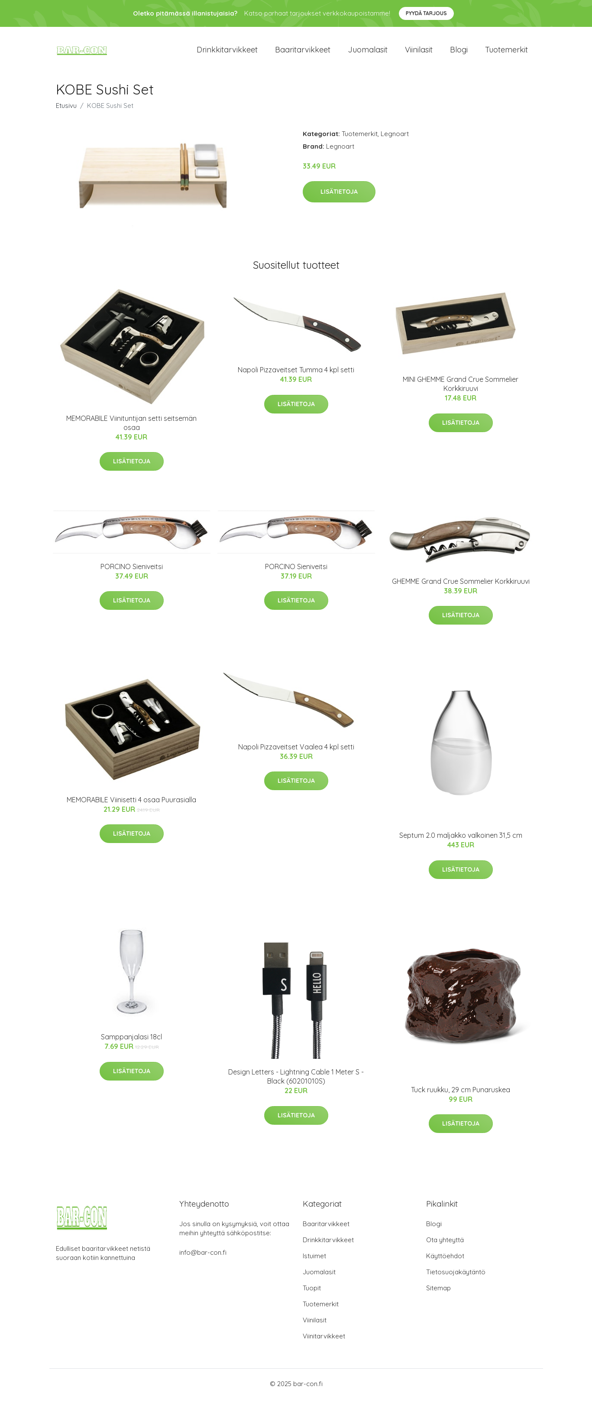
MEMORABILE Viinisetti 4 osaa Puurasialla (131, 804)
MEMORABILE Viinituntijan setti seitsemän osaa (131, 427)
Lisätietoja (339, 196)
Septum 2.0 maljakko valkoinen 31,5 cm (460, 840)
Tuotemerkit (506, 52)
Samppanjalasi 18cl (131, 1041)
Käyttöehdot (445, 1260)
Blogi (459, 52)
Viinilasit (419, 52)
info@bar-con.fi (202, 1257)
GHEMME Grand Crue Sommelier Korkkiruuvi (461, 585)
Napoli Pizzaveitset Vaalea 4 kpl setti (296, 751)
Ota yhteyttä (445, 1244)
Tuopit (312, 1292)
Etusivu (66, 110)
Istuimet (314, 1260)
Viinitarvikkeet (324, 1340)
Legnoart (395, 138)
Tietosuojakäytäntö (455, 1276)
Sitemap (438, 1292)
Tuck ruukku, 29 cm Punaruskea (460, 1094)
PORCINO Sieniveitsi (131, 570)
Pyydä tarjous (426, 13)
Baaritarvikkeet (302, 52)
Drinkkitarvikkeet (227, 52)
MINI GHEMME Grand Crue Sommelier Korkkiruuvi (460, 388)
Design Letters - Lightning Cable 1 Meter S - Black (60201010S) (296, 1081)
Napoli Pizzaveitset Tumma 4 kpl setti (296, 374)
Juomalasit (368, 52)
